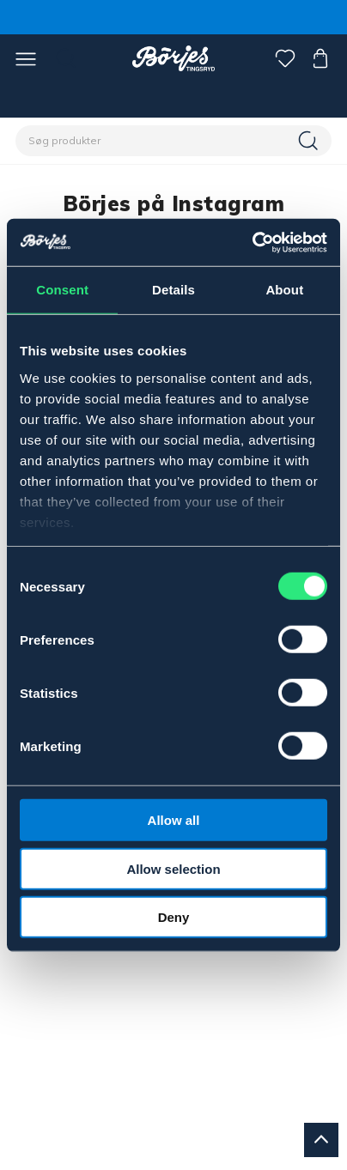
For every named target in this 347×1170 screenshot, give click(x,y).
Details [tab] (173, 289)
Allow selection (173, 868)
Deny (174, 917)
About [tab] (284, 289)
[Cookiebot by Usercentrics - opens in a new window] (252, 242)
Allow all (174, 820)
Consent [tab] (62, 289)
